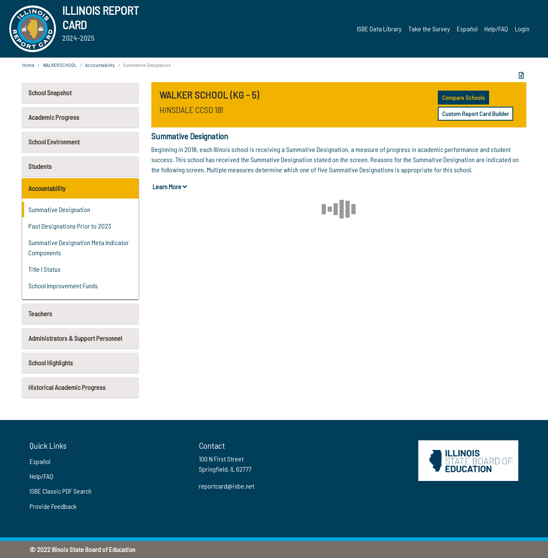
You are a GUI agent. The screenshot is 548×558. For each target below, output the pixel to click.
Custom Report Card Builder (475, 113)
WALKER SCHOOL (60, 65)
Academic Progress (53, 117)
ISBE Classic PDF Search (61, 491)
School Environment (54, 142)
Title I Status (44, 269)
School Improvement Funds (63, 286)
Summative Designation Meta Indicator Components (78, 247)
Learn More (170, 186)
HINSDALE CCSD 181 (191, 110)
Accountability (47, 188)
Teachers (40, 313)
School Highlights (50, 363)
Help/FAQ (496, 29)
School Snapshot (50, 92)
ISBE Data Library (379, 29)
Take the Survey (429, 29)
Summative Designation (59, 209)
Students (40, 166)
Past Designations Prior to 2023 (69, 226)
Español (467, 29)
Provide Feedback (53, 506)
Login (522, 29)
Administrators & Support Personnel (75, 338)
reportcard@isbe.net (226, 486)
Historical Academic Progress (67, 387)
